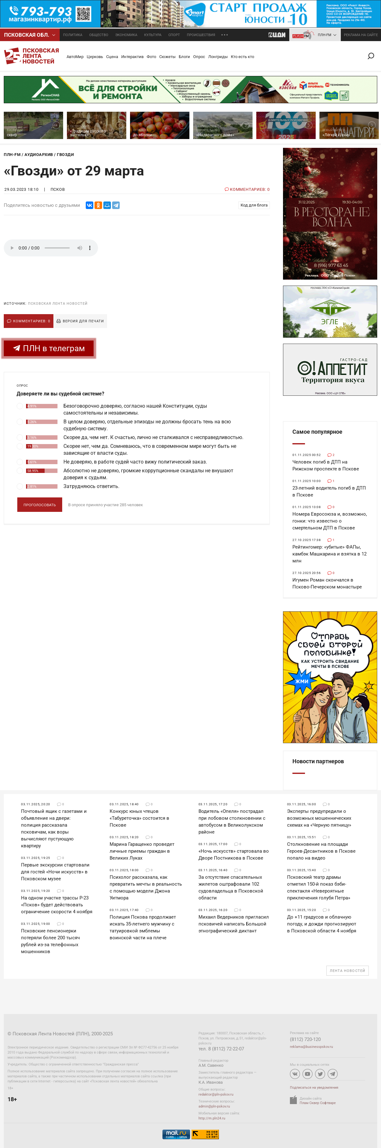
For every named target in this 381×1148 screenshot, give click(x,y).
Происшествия (201, 35)
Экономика (126, 35)
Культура (152, 35)
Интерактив (132, 56)
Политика (72, 35)
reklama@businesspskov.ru (311, 1047)
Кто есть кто (242, 56)
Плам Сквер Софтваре (318, 1103)
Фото (151, 56)
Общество (98, 35)
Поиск (373, 56)
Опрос (199, 56)
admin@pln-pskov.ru (214, 1106)
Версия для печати (83, 321)
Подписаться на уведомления (314, 1088)
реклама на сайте (361, 35)
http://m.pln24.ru (212, 1118)
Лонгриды (218, 56)
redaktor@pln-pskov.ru (216, 1094)
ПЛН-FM (324, 35)
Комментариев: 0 (31, 321)
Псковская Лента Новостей (58, 304)
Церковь (95, 56)
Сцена (112, 56)
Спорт (174, 35)
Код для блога (254, 205)
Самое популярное (317, 431)
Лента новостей (347, 971)
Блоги (184, 56)
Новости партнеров (318, 761)
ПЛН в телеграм (49, 348)
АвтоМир (75, 56)
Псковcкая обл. (26, 35)
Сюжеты (167, 56)
